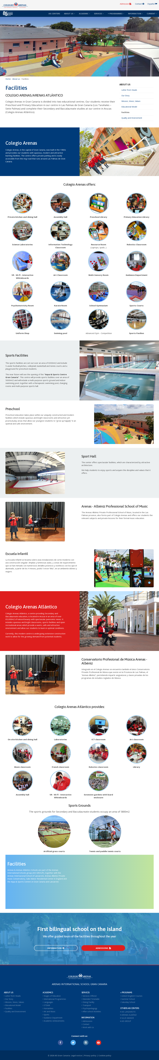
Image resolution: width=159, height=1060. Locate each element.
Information (55, 948)
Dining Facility (88, 1002)
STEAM (46, 1005)
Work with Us (88, 1027)
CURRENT (152, 13)
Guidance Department (52, 1017)
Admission (125, 3)
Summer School (127, 999)
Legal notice (76, 1055)
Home (8, 79)
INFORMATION (135, 13)
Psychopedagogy (89, 1008)
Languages (48, 1002)
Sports (46, 1014)
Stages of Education (52, 996)
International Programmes (54, 999)
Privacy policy (90, 1055)
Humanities (48, 1008)
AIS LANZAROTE (127, 1012)
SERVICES (99, 13)
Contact (139, 3)
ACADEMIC (84, 13)
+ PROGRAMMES (116, 13)
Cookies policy (104, 1055)
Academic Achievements (53, 1021)
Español (152, 3)
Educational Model (129, 106)
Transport (86, 1005)
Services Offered (89, 996)
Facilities (125, 112)
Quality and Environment (131, 118)
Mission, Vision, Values (130, 101)
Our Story (125, 95)
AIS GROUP (125, 1021)
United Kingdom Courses (131, 996)
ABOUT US (69, 13)
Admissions (103, 948)
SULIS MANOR (127, 1018)
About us (16, 79)
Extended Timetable (90, 999)
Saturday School (127, 1002)
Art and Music (49, 1011)
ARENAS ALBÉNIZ (128, 1015)
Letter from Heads (129, 90)
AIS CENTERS (54, 13)
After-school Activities (91, 1011)
